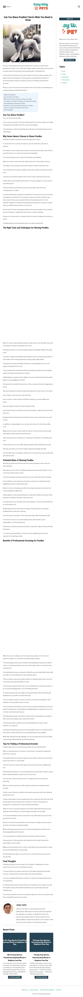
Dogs (64, 74)
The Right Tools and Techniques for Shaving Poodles (20, 101)
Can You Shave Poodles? (11, 97)
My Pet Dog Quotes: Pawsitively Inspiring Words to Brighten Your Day (14, 957)
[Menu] (4, 7)
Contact (58, 990)
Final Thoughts (8, 110)
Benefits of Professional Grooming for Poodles (18, 105)
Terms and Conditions (47, 990)
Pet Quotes (66, 80)
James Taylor (21, 905)
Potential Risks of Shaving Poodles (14, 103)
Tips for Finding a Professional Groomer (16, 108)
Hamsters (65, 77)
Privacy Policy (34, 990)
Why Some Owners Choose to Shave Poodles (18, 99)
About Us (25, 990)
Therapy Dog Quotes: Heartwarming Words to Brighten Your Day (41, 957)
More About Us (69, 60)
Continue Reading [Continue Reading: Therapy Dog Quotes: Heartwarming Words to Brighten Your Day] (41, 977)
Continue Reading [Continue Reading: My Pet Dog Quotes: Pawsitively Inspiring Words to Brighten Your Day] (14, 977)
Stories (64, 82)
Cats (63, 71)
